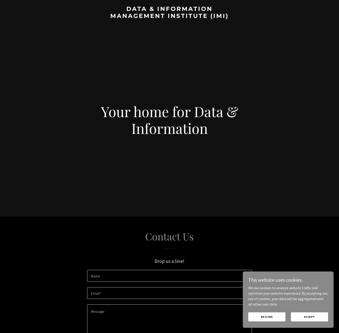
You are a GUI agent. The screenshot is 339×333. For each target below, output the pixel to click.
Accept (309, 316)
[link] (169, 16)
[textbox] (169, 276)
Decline (267, 316)
